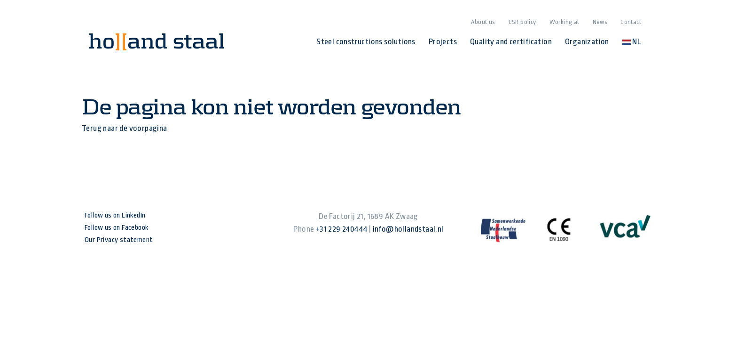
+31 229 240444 (342, 229)
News (600, 21)
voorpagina (148, 128)
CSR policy (522, 21)
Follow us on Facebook (116, 228)
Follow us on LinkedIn (115, 215)
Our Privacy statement (119, 240)
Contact (630, 21)
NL (631, 41)
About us (483, 21)
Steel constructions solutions (366, 41)
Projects (443, 41)
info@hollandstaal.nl (408, 229)
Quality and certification (511, 41)
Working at (564, 21)
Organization (587, 41)
